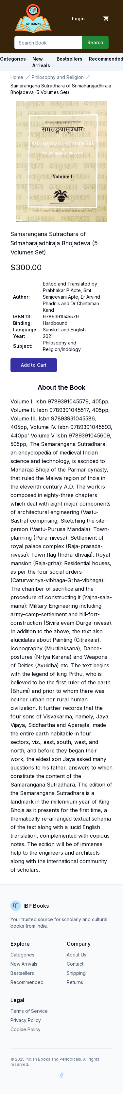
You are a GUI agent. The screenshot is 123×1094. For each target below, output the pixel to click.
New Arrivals (23, 964)
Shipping (76, 973)
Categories (22, 954)
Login (78, 18)
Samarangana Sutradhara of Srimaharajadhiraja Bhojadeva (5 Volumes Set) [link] (60, 89)
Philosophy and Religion (58, 77)
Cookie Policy (25, 1029)
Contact (75, 964)
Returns (75, 982)
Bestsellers (22, 973)
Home (16, 77)
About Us (76, 954)
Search (95, 42)
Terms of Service (29, 1011)
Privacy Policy (25, 1020)
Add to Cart (33, 365)
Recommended (27, 982)
